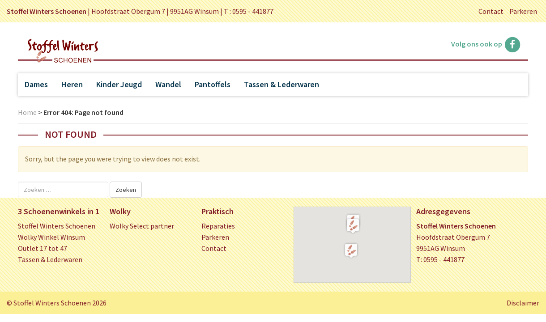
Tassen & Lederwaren (281, 84)
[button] (353, 225)
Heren (72, 84)
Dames (36, 84)
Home (27, 112)
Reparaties (218, 225)
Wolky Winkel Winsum (51, 237)
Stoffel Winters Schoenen (56, 225)
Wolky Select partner (142, 225)
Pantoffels (212, 84)
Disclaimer (523, 302)
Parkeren (523, 11)
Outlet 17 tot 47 (42, 248)
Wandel (168, 84)
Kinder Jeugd (119, 84)
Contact (490, 11)
